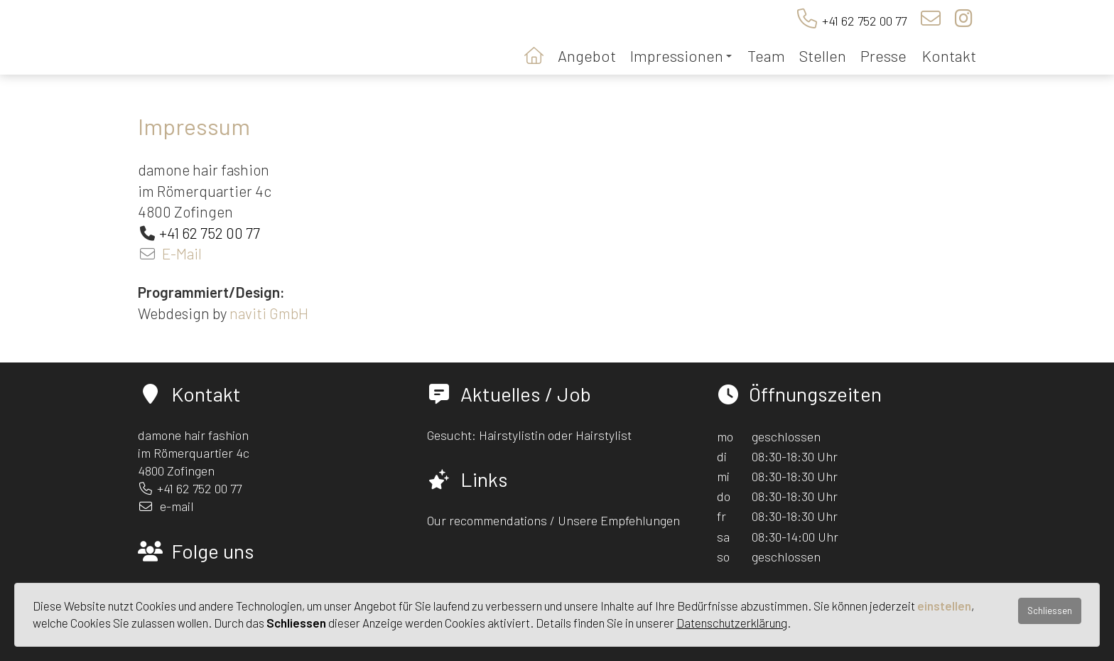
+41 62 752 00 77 (864, 20)
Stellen (822, 55)
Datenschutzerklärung (731, 623)
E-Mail (182, 253)
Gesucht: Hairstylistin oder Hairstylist (529, 435)
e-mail (177, 506)
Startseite (534, 54)
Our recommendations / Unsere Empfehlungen (553, 520)
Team (766, 55)
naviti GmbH (268, 313)
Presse (883, 55)
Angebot (587, 55)
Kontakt (949, 55)
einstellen (944, 605)
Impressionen (681, 55)
